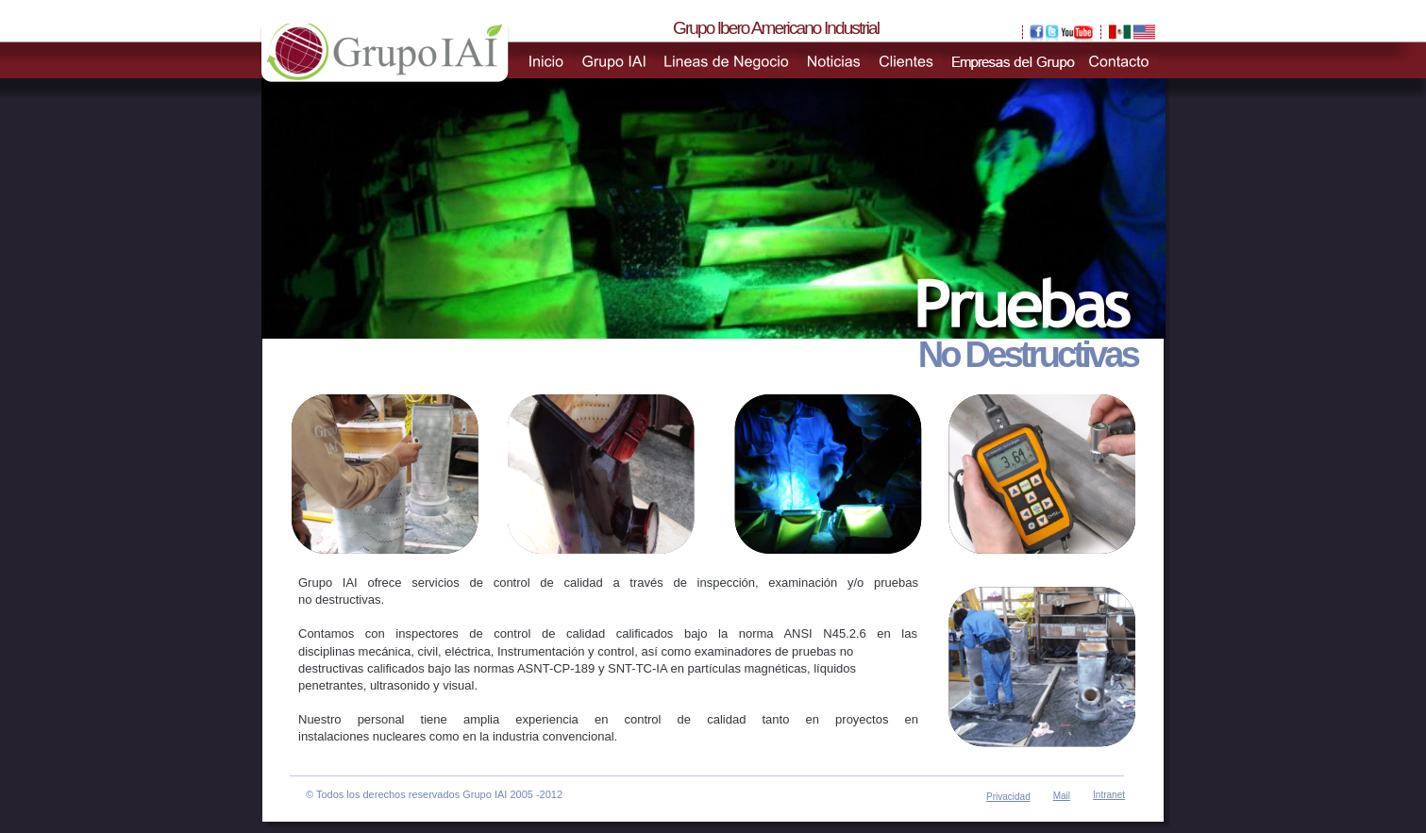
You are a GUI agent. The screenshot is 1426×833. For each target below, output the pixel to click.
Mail (1061, 796)
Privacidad (1008, 796)
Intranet (1109, 795)
